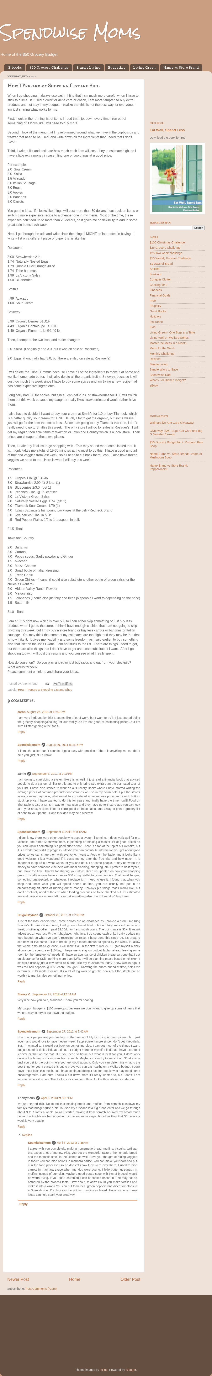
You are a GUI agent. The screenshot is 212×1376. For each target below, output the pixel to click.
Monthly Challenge (162, 353)
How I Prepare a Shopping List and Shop (45, 689)
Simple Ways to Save (164, 369)
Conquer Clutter (160, 279)
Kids (152, 327)
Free (153, 300)
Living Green (144, 67)
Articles (154, 269)
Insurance (156, 322)
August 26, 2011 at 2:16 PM (65, 744)
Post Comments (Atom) (41, 1288)
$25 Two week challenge (166, 253)
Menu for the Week (162, 348)
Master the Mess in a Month (168, 343)
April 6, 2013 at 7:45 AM (73, 1142)
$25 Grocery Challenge (165, 247)
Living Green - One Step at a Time (172, 332)
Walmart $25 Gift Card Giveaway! (172, 422)
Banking (155, 274)
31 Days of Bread (161, 263)
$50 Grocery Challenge (49, 67)
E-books (15, 67)
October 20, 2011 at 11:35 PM (64, 915)
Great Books (158, 311)
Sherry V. (24, 994)
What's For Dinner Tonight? (168, 380)
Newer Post (18, 1279)
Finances (156, 290)
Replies (27, 1135)
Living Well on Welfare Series (169, 337)
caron (21, 712)
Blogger (131, 1369)
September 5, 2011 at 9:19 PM (52, 773)
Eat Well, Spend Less (167, 130)
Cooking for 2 (159, 285)
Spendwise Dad (160, 375)
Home (74, 1279)
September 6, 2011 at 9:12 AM (67, 832)
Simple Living (88, 67)
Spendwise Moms (70, 32)
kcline (103, 1369)
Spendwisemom (28, 744)
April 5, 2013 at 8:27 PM (57, 1098)
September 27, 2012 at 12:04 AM (54, 994)
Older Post (130, 1279)
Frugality (155, 306)
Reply (21, 732)
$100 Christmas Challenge (167, 242)
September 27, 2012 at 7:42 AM (67, 1031)
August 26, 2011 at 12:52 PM (46, 712)
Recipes (155, 359)
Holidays (155, 316)
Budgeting (117, 67)
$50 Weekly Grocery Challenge (170, 258)
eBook (154, 385)
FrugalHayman (27, 915)
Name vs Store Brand (181, 67)
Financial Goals (160, 295)
